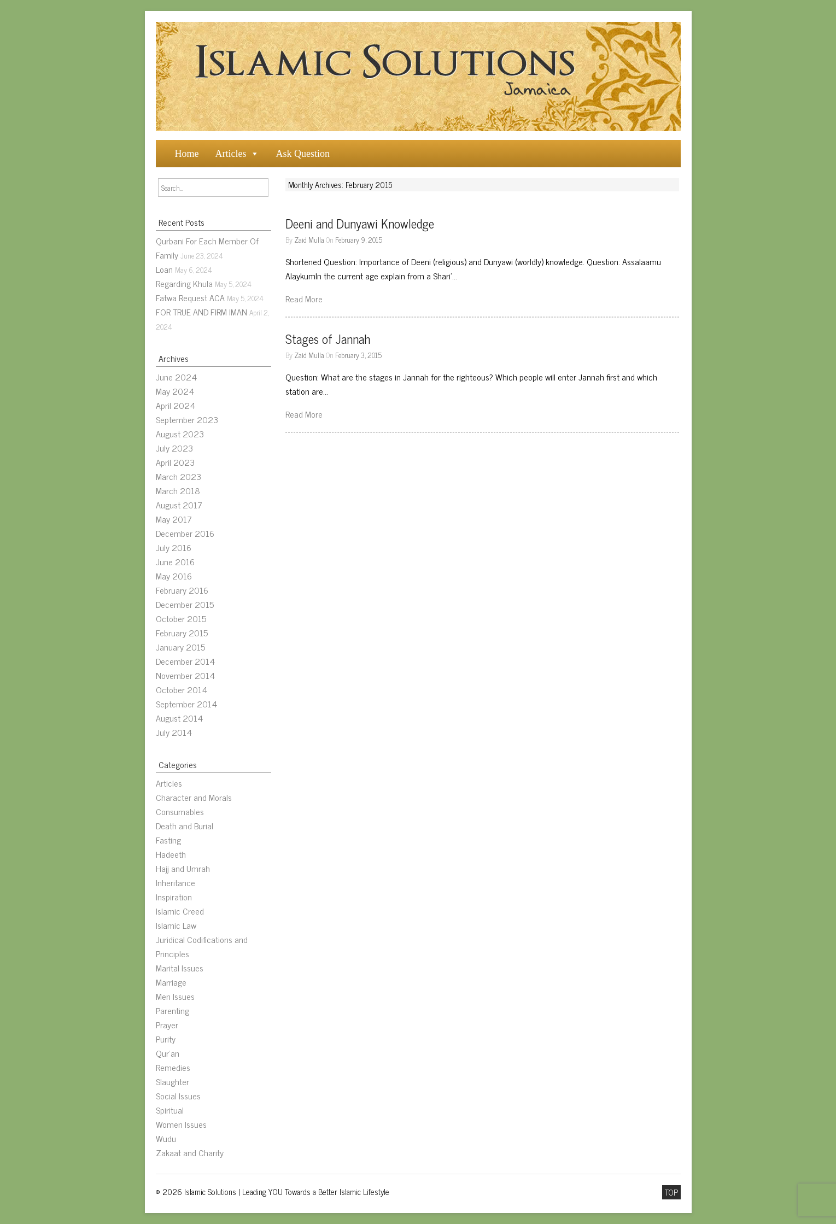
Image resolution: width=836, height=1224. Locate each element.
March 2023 (178, 476)
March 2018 (178, 490)
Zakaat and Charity (190, 1152)
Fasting (168, 840)
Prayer (167, 1024)
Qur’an (167, 1053)
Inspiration (174, 896)
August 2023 (180, 433)
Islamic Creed (180, 911)
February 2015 (182, 632)
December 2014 (185, 661)
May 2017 (174, 519)
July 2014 (174, 732)
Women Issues (181, 1124)
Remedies (173, 1067)
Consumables (180, 811)
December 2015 (185, 604)
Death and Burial (184, 825)
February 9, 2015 (358, 239)
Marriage (171, 982)
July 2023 (174, 448)
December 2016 (185, 533)
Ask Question (303, 153)
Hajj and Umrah (183, 868)
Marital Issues (179, 968)
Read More (304, 298)
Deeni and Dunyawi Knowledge (359, 223)
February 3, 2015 (358, 355)
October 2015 (181, 618)
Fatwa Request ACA (190, 297)
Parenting (172, 1010)
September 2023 (187, 419)
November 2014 (185, 675)
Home (187, 153)
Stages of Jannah (327, 339)
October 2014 (181, 689)
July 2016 (173, 547)
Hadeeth (171, 854)
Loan (164, 269)
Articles (231, 153)
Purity (166, 1039)
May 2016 (174, 576)
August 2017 (179, 504)
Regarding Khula (184, 283)
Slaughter (172, 1081)
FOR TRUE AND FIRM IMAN (201, 311)
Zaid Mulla (309, 239)
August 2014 (179, 718)
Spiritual (170, 1110)
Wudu (166, 1138)
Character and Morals (194, 797)
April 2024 (175, 405)
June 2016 (175, 561)
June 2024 (176, 377)
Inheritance (175, 882)
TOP (671, 1192)
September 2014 (186, 703)
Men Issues (175, 996)
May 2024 (175, 391)
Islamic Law (176, 925)
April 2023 (175, 462)
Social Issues (178, 1095)
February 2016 (182, 590)
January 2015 (180, 647)
